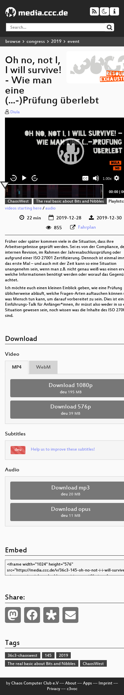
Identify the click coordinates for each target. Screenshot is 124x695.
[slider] (54, 191)
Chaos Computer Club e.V (35, 683)
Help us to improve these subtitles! (63, 449)
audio (50, 208)
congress (35, 41)
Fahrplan (87, 227)
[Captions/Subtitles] (85, 178)
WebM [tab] (43, 367)
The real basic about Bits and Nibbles (70, 201)
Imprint (105, 683)
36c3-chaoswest (22, 655)
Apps (87, 683)
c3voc (72, 689)
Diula (15, 112)
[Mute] (96, 178)
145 (48, 655)
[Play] (24, 178)
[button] (70, 151)
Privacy (53, 689)
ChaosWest (18, 201)
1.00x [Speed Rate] (107, 179)
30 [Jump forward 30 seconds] (34, 178)
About (70, 683)
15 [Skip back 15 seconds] (13, 178)
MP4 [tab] (16, 367)
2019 (56, 41)
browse (13, 41)
